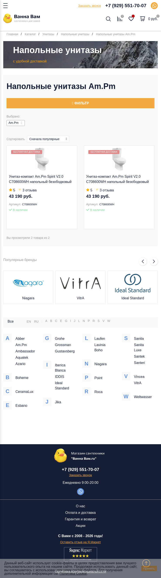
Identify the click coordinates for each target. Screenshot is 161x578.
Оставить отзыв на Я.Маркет (80, 542)
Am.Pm (21, 345)
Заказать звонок (89, 5)
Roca (98, 392)
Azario (20, 364)
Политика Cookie (73, 573)
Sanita (139, 338)
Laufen (99, 338)
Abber (20, 338)
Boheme (22, 378)
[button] (143, 261)
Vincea (139, 377)
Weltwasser (143, 397)
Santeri (139, 363)
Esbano (21, 405)
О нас (80, 506)
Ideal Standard (132, 298)
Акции (81, 526)
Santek (139, 356)
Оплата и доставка (80, 512)
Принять (149, 568)
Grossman (63, 345)
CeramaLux (24, 392)
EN (29, 321)
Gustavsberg (65, 351)
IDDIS (59, 377)
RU (36, 321)
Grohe (60, 338)
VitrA (80, 298)
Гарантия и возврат (80, 519)
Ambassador (25, 351)
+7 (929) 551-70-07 (125, 5)
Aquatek (21, 357)
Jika (58, 402)
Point (98, 378)
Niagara (28, 298)
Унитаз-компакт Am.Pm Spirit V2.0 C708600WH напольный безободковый (40, 179)
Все (11, 321)
